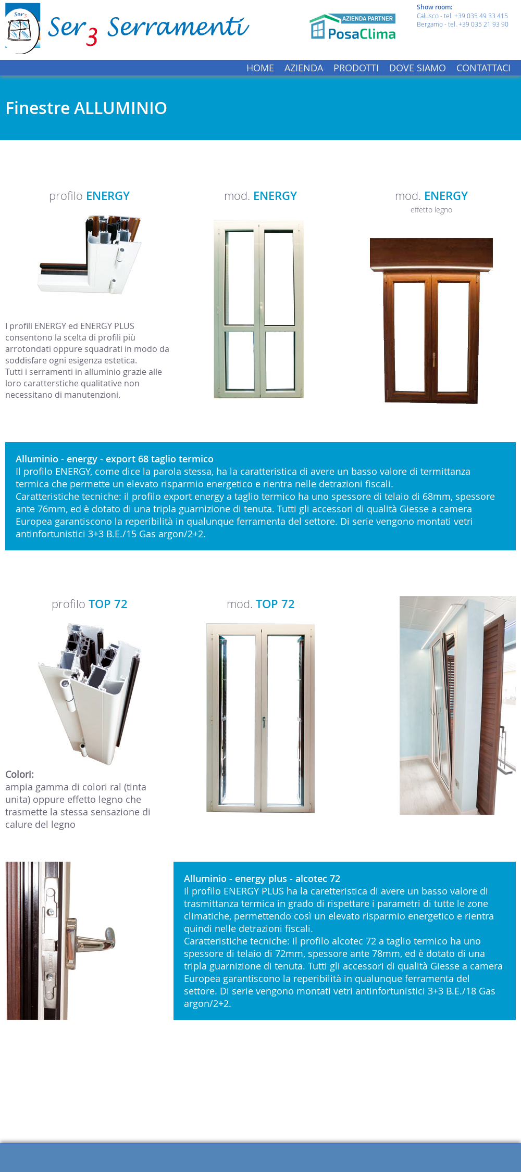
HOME (260, 67)
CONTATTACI (483, 67)
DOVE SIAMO (417, 67)
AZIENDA (303, 67)
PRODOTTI (356, 67)
